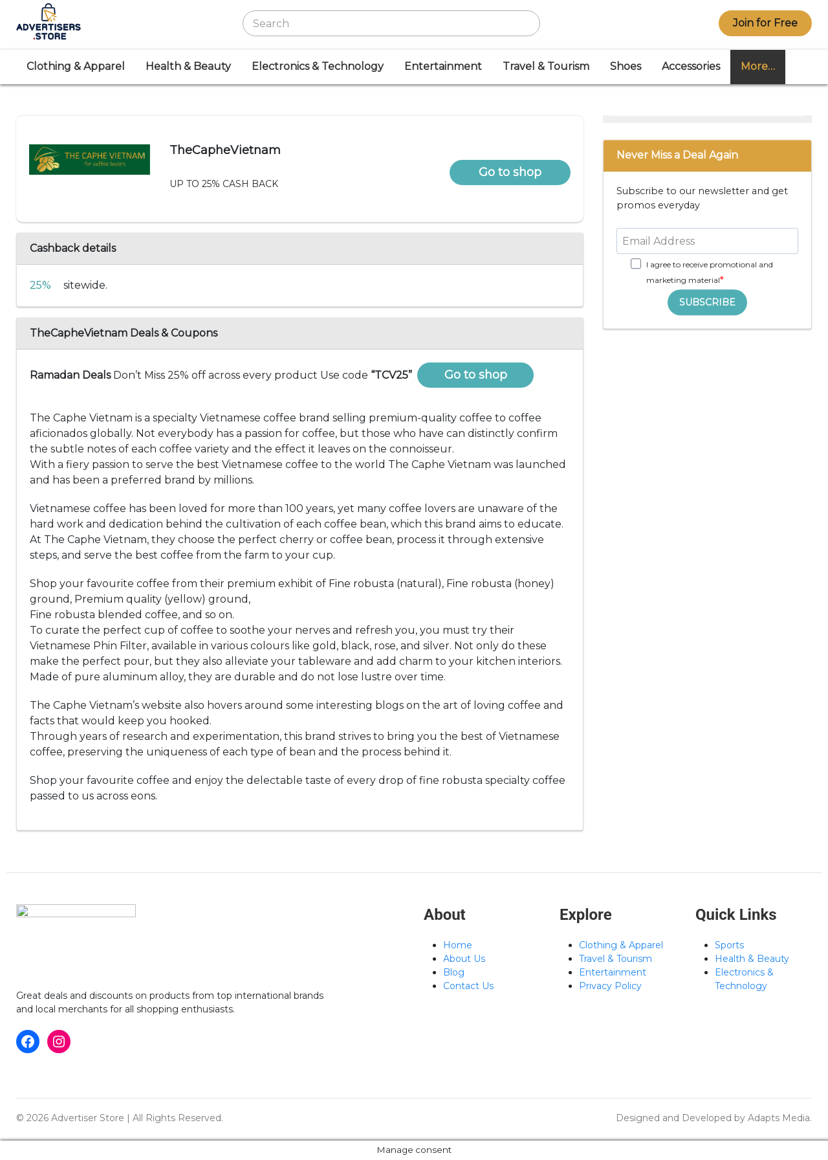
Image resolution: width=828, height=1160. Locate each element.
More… (758, 66)
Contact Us (468, 986)
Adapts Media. (780, 1118)
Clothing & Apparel (76, 66)
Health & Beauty (188, 66)
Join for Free (765, 23)
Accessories (691, 66)
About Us (464, 959)
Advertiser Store (87, 1118)
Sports (729, 945)
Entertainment (443, 66)
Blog (453, 972)
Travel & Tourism (546, 66)
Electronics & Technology (318, 66)
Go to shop (510, 172)
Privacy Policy (610, 986)
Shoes (625, 66)
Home (457, 945)
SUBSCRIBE (707, 302)
